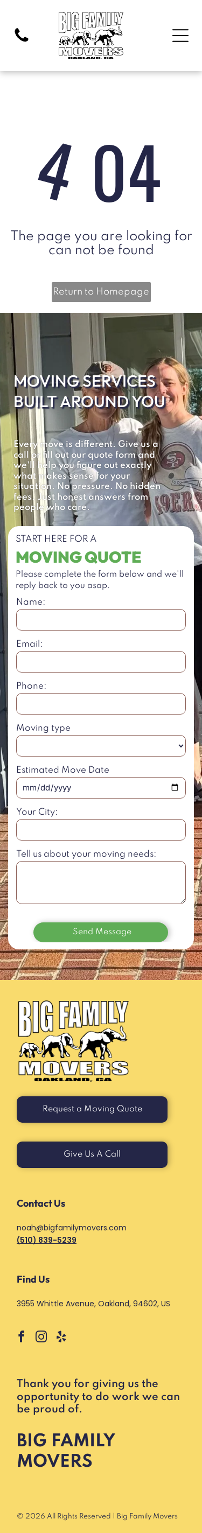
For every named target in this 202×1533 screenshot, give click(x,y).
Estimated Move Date (62, 770)
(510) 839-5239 (46, 1240)
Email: (29, 644)
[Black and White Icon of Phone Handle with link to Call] (21, 41)
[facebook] (21, 1338)
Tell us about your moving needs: (86, 854)
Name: (30, 602)
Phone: (31, 686)
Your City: (37, 812)
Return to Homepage (101, 292)
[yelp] (60, 1338)
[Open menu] (180, 35)
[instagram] (41, 1338)
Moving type (43, 728)
